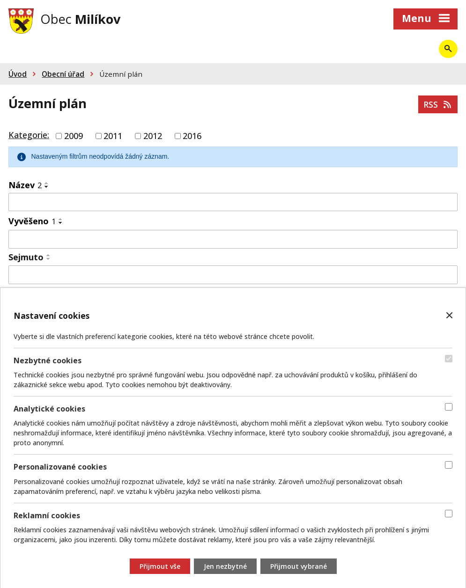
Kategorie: (28, 134)
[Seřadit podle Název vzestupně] (47, 183)
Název (25, 185)
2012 (152, 135)
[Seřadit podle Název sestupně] (47, 187)
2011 (113, 135)
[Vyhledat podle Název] (233, 202)
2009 (73, 135)
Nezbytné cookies (47, 360)
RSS (438, 104)
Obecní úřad (63, 74)
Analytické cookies (49, 409)
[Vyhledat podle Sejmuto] (233, 274)
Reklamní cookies (47, 515)
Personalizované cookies (60, 467)
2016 (192, 135)
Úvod (17, 74)
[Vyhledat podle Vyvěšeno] (233, 239)
